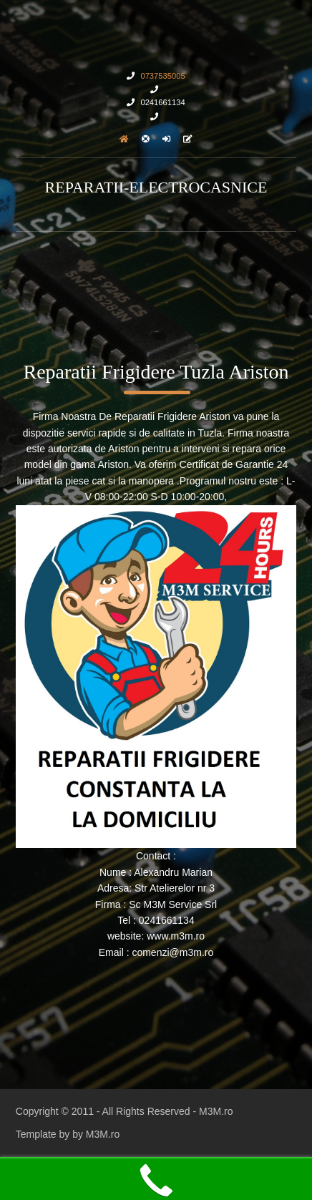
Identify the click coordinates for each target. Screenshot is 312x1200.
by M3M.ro (96, 1134)
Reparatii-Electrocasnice (156, 187)
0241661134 (162, 102)
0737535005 (162, 76)
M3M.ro (216, 1111)
